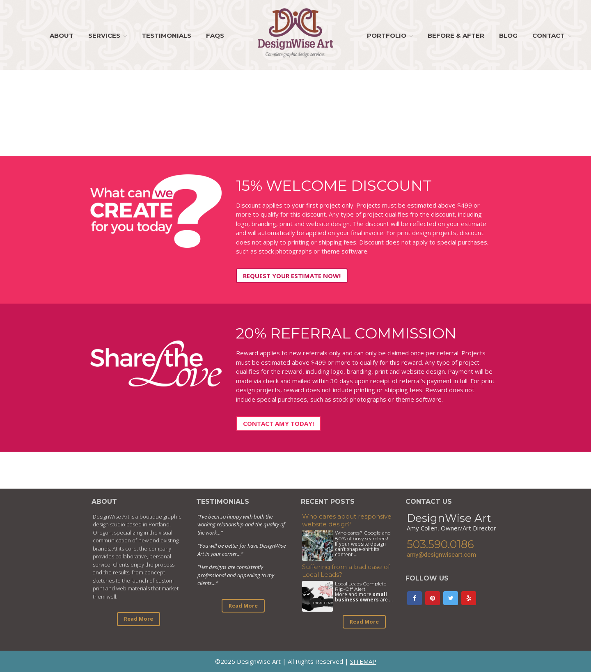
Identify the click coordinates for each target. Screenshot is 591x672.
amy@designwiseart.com (441, 554)
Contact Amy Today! (278, 423)
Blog (508, 35)
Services (104, 35)
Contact (548, 35)
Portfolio (386, 35)
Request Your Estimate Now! (292, 276)
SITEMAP (363, 661)
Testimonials (166, 35)
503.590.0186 (440, 544)
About (61, 35)
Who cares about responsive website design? (347, 520)
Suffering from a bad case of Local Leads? (346, 570)
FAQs (215, 35)
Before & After (456, 35)
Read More (138, 618)
